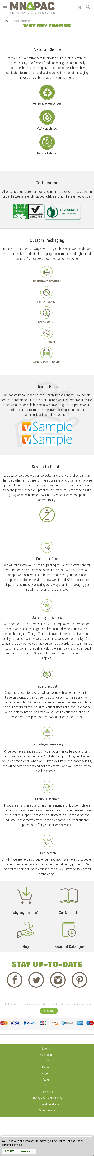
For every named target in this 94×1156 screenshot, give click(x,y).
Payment (47, 1073)
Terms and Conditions (47, 1104)
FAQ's (47, 1086)
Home (6, 21)
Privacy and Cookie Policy (47, 1098)
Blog (25, 946)
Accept (9, 1151)
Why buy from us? (25, 912)
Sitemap (47, 1048)
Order (47, 1061)
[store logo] (32, 8)
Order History (47, 1110)
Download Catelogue (69, 946)
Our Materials (69, 912)
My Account (47, 1055)
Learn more (26, 1151)
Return (47, 1079)
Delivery (47, 1067)
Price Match (47, 1092)
